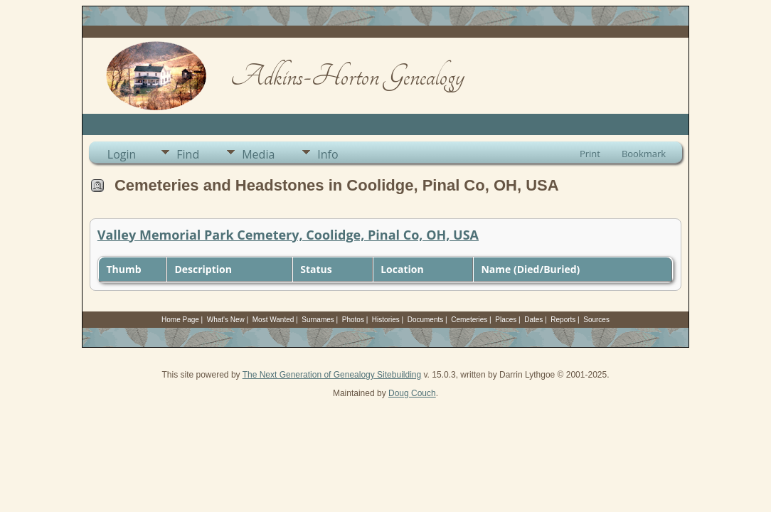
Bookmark (644, 153)
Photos (353, 320)
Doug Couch (412, 393)
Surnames (318, 320)
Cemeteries (469, 320)
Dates (533, 320)
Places (505, 320)
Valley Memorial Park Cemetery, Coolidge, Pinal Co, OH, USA (288, 234)
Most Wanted (273, 320)
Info (327, 154)
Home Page (180, 320)
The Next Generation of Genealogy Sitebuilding (332, 375)
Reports (563, 320)
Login (122, 154)
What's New (226, 320)
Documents (426, 320)
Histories (386, 320)
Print (590, 153)
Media (258, 154)
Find (187, 154)
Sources (596, 320)
